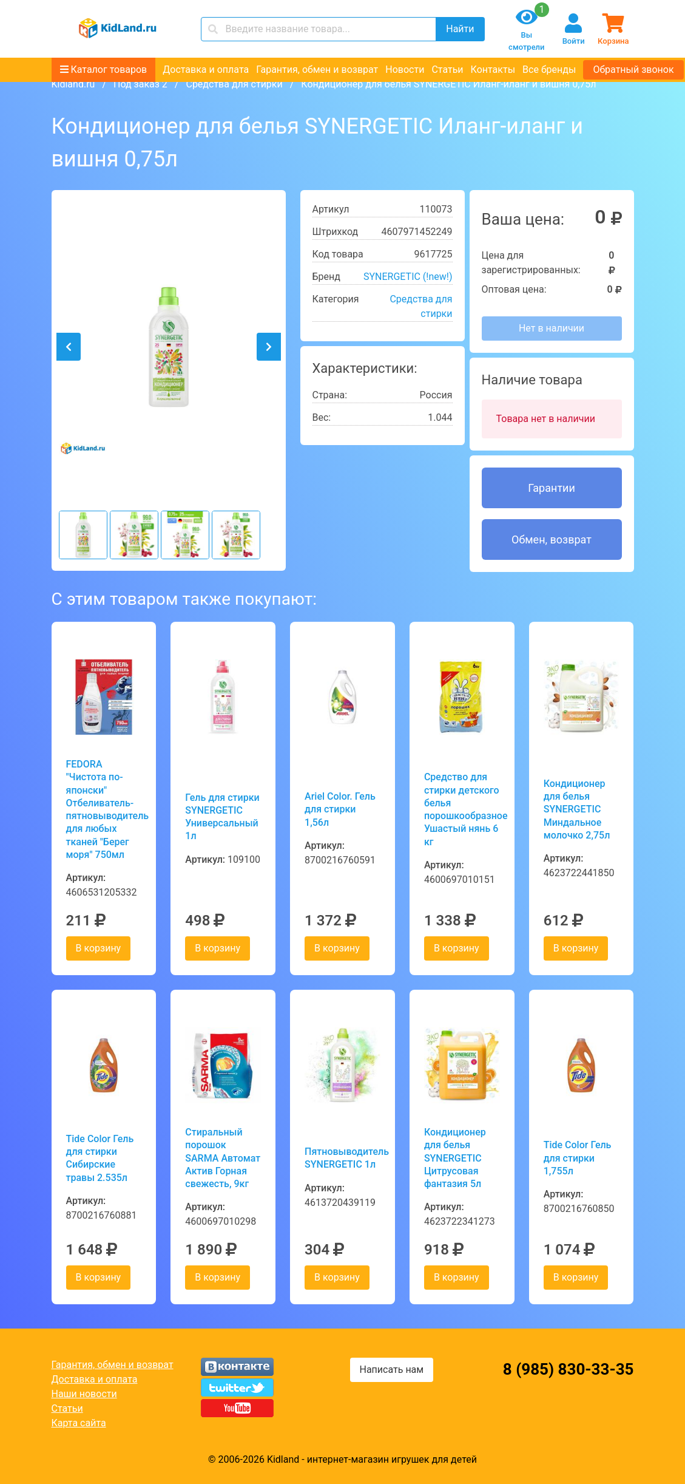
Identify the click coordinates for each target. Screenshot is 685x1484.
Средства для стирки (234, 84)
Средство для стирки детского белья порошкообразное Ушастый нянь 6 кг (462, 809)
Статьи (447, 69)
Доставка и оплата (206, 69)
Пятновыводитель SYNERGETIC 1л (342, 1158)
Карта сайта (79, 1423)
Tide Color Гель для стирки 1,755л (578, 1158)
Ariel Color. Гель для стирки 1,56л (340, 809)
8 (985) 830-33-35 (568, 1369)
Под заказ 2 (140, 84)
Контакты (493, 69)
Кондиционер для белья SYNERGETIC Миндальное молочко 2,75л (577, 809)
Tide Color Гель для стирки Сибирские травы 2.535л (100, 1158)
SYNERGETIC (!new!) (408, 276)
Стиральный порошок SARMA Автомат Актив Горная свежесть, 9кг (222, 1158)
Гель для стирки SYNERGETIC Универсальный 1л (222, 817)
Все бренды (549, 69)
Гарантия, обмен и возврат (317, 69)
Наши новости (84, 1394)
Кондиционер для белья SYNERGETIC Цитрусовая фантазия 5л (455, 1158)
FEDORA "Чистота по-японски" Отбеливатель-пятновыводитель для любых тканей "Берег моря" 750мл (104, 809)
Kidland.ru (73, 84)
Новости (404, 69)
